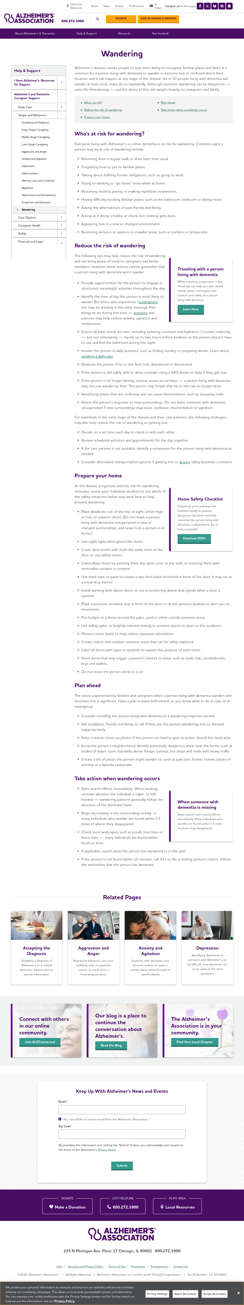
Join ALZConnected (40, 1051)
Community (22, 282)
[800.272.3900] (123, 1205)
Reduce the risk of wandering (103, 119)
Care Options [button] (27, 226)
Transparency (160, 1266)
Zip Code (64, 1126)
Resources (21, 263)
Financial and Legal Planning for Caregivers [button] (33, 252)
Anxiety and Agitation (34, 167)
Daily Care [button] (25, 116)
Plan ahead (168, 111)
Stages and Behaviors (140, 44)
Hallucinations (30, 182)
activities (141, 321)
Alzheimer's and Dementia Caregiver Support (31, 105)
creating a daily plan (97, 365)
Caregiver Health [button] (29, 234)
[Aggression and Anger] (93, 957)
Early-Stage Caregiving (35, 138)
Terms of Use (116, 1266)
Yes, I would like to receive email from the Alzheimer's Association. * (106, 1119)
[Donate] (182, 15)
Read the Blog (111, 1054)
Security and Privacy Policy (84, 1266)
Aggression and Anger (34, 160)
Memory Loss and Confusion (38, 189)
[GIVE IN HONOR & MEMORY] (219, 15)
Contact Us (182, 1266)
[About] (152, 4)
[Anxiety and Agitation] (150, 957)
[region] (122, 1293)
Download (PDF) (197, 547)
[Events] (177, 4)
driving (184, 471)
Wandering (28, 218)
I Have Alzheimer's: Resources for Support (34, 91)
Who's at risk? (93, 111)
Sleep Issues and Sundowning (38, 204)
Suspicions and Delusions (36, 211)
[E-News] (215, 4)
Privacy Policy (107, 1149)
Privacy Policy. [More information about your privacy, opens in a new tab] (64, 1301)
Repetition (27, 197)
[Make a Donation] (67, 1205)
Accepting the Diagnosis (35, 131)
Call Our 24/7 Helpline (79, 13)
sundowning (148, 311)
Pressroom (138, 1266)
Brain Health (22, 273)
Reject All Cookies (185, 1294)
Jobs (58, 1266)
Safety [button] (22, 242)
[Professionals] (194, 4)
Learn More (192, 318)
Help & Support (93, 44)
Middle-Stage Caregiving (36, 146)
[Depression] (207, 957)
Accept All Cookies (215, 1294)
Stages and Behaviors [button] (32, 124)
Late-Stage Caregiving (35, 153)
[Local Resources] (177, 1205)
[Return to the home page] (29, 14)
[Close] (238, 1293)
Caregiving (115, 44)
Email (62, 1101)
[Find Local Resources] (131, 4)
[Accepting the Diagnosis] (36, 957)
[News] (164, 4)
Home (75, 44)
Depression (28, 175)
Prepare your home (97, 126)
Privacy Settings (157, 1294)
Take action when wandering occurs (184, 119)
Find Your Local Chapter (195, 1051)
